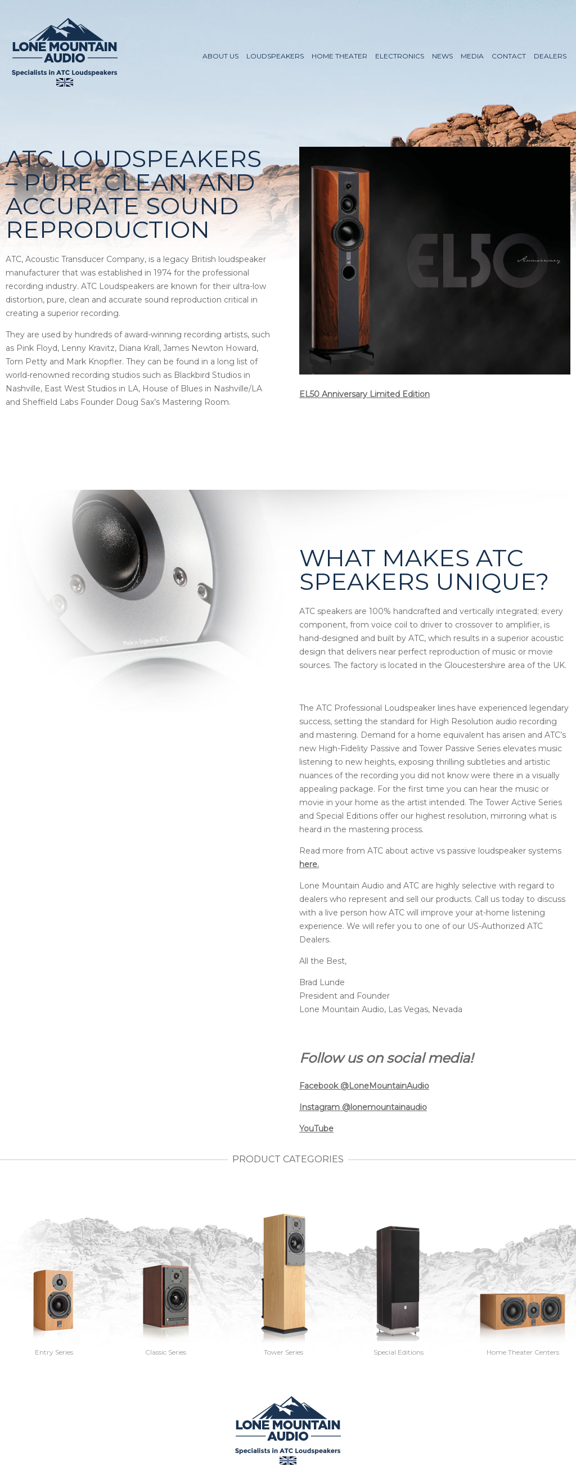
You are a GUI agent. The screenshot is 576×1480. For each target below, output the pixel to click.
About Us (220, 56)
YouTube (316, 1128)
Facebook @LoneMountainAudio (364, 1086)
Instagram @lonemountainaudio (363, 1107)
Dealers (550, 56)
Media (472, 56)
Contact (509, 56)
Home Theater (339, 56)
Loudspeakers (275, 56)
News (442, 56)
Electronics (399, 56)
